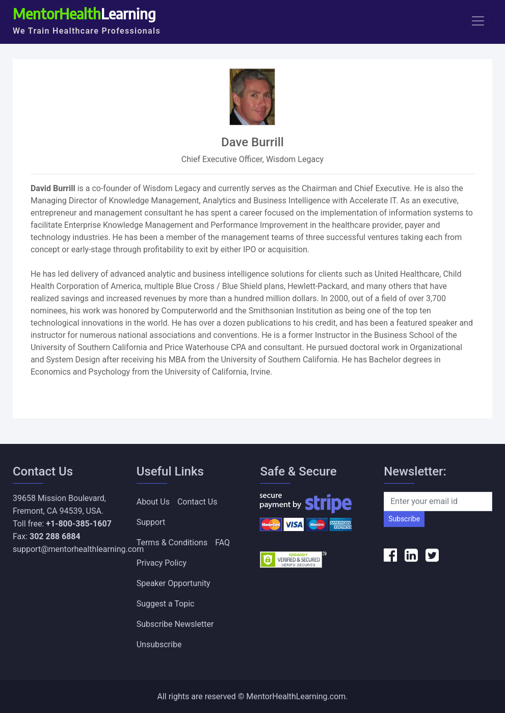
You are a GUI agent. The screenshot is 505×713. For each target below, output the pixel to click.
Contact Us (197, 502)
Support (151, 522)
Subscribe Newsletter (175, 624)
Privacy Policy (162, 563)
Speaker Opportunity (173, 583)
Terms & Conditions (172, 542)
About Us (153, 502)
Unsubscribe (159, 644)
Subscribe (404, 519)
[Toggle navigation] (478, 21)
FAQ (222, 542)
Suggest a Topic (166, 604)
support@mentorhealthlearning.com (78, 549)
